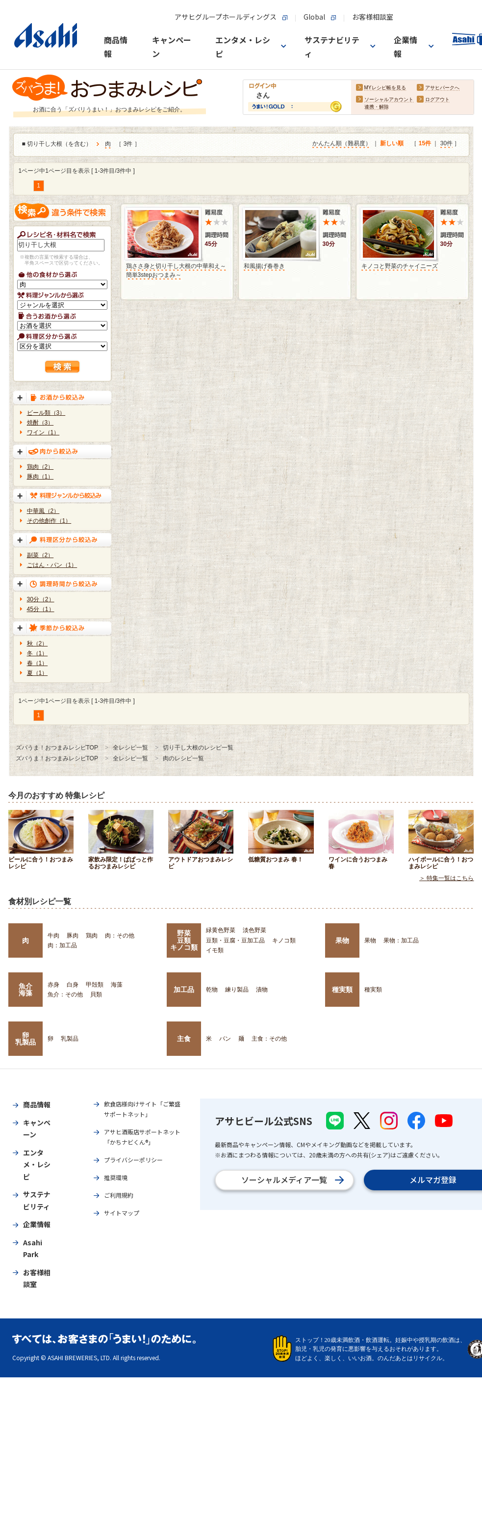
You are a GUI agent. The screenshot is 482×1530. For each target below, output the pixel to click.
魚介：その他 (65, 994)
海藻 (117, 984)
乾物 (212, 989)
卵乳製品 (25, 1038)
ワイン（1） (43, 432)
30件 (446, 143)
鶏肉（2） (40, 466)
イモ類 (215, 950)
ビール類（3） (46, 412)
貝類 (96, 994)
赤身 (53, 984)
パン (225, 1038)
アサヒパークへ (442, 88)
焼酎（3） (40, 422)
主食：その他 (269, 1038)
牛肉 (53, 935)
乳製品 (69, 1038)
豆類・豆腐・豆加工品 (235, 940)
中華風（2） (43, 511)
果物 (342, 940)
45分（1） (40, 609)
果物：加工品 (401, 940)
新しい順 (392, 143)
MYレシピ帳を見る (385, 88)
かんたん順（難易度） (341, 143)
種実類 (342, 989)
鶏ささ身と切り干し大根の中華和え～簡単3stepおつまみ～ (176, 270)
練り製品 (237, 989)
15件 (425, 143)
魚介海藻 (25, 989)
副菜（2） (40, 555)
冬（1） (37, 653)
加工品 (184, 989)
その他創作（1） (49, 520)
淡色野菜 (254, 930)
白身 (72, 984)
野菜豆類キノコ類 (184, 940)
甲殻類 (94, 984)
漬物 (262, 989)
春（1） (37, 663)
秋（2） (37, 643)
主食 (184, 1039)
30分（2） (40, 599)
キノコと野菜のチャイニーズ (399, 266)
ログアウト (437, 100)
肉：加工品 (62, 945)
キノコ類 (284, 940)
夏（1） (37, 673)
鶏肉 (92, 935)
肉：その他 (119, 935)
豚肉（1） (40, 476)
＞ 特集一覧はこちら (446, 878)
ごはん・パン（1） (52, 565)
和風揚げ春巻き (264, 266)
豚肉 (72, 935)
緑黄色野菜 (220, 930)
